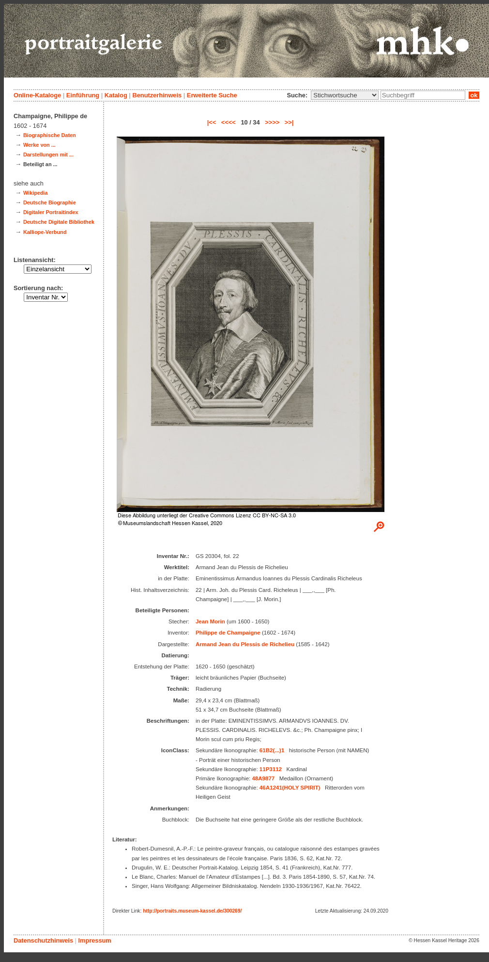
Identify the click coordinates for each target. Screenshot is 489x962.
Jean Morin (210, 621)
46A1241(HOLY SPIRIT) (290, 788)
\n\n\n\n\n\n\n (345, 95)
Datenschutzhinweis (43, 940)
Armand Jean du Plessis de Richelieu (245, 644)
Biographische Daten (49, 135)
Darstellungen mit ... (48, 154)
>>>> (272, 122)
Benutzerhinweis (157, 95)
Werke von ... (39, 145)
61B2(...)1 (272, 750)
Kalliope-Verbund (44, 232)
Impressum (94, 940)
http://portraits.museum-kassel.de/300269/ (192, 911)
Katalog (116, 95)
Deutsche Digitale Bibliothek (58, 222)
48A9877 (263, 778)
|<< (211, 122)
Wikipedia (35, 193)
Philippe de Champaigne (228, 633)
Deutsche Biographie (49, 202)
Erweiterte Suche (212, 95)
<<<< (228, 122)
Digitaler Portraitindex (50, 212)
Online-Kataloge (37, 95)
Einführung (82, 95)
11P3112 (271, 769)
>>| (289, 122)
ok (474, 95)
